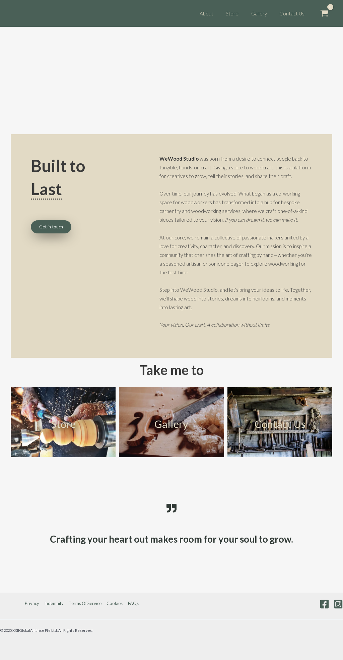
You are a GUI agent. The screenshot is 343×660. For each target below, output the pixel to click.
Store (63, 423)
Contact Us (279, 423)
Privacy (33, 603)
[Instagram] (338, 604)
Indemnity (54, 603)
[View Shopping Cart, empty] (324, 13)
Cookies (115, 603)
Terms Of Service (85, 603)
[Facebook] (324, 604)
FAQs (132, 603)
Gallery (171, 423)
